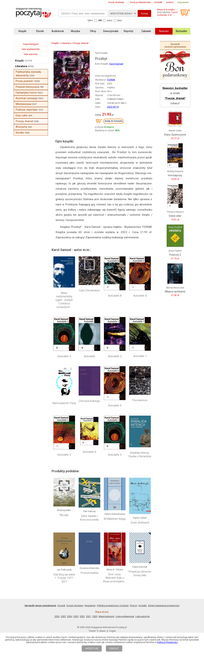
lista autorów (31, 54)
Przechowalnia (89, 572)
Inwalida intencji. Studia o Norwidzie (139, 454)
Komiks (20, 132)
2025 (63, 616)
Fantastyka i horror (26, 92)
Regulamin (90, 605)
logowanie (182, 2)
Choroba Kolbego (89, 401)
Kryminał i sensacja (27, 98)
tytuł (119, 20)
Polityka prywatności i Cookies (113, 605)
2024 (69, 616)
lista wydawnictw (31, 49)
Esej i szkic (22, 115)
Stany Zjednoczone (175, 134)
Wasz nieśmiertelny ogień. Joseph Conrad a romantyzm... (64, 300)
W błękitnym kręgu (115, 518)
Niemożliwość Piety (64, 403)
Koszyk (61, 605)
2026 (57, 616)
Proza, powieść (24, 81)
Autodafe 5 (64, 454)
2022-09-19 (113, 106)
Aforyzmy (21, 126)
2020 (94, 616)
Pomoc (133, 605)
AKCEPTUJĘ (91, 648)
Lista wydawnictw (125, 616)
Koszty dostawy (75, 605)
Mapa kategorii (106, 616)
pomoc (170, 2)
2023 (75, 616)
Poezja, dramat (24, 121)
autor (109, 20)
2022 (82, 616)
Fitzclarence (140, 400)
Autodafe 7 (140, 356)
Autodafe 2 (114, 356)
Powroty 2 (175, 254)
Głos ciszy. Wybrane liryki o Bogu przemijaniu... (114, 578)
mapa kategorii (31, 44)
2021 (88, 616)
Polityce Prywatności (167, 642)
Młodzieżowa (23, 104)
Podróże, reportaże (27, 109)
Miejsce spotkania (175, 291)
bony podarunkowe (140, 2)
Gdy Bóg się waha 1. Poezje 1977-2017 (64, 578)
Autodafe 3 (64, 356)
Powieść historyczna (27, 86)
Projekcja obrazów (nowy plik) (140, 573)
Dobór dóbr (175, 215)
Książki (19, 60)
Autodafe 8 (114, 295)
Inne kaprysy (175, 175)
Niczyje (64, 515)
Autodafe (89, 356)
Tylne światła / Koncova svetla (89, 517)
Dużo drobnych (140, 522)
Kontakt (143, 605)
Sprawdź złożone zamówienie (175, 45)
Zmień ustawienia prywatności (163, 605)
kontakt (158, 2)
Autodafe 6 (140, 295)
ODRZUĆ (114, 648)
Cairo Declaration (89, 290)
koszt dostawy (116, 2)
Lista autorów (142, 616)
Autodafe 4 (89, 451)
